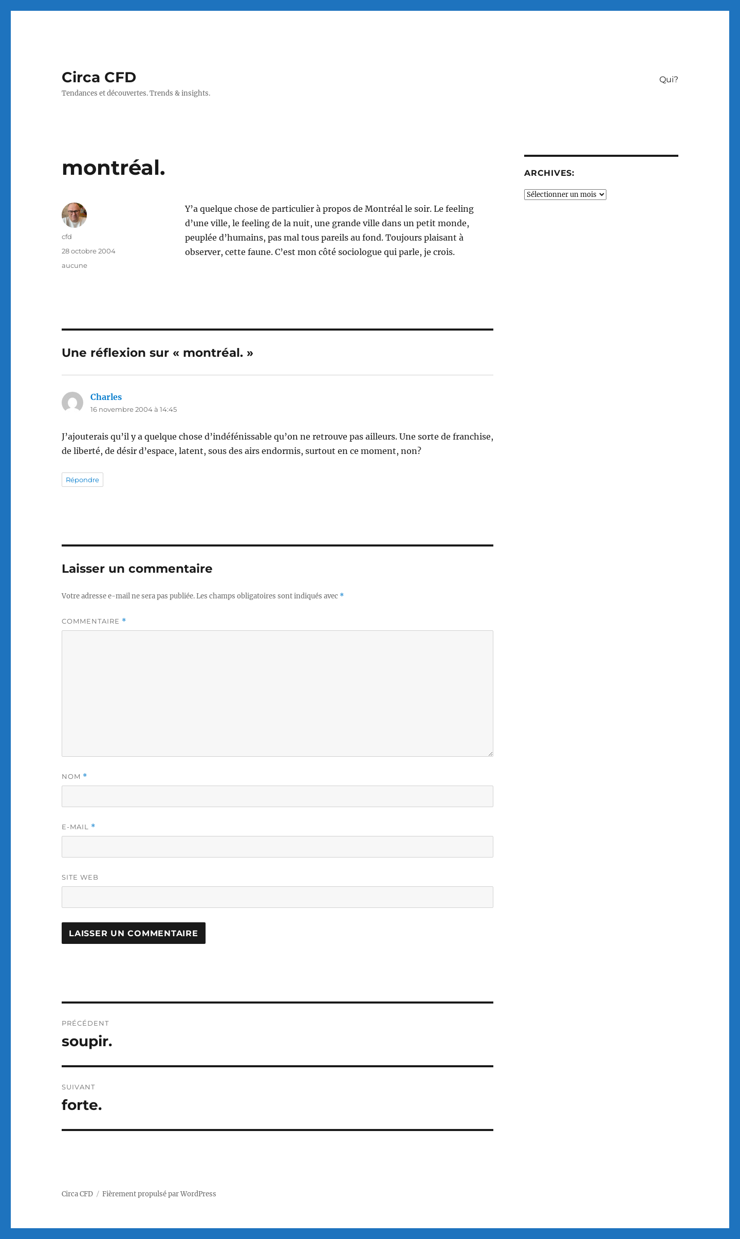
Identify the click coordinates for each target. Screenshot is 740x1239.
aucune (74, 265)
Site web (80, 877)
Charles (106, 397)
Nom (74, 776)
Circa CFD (99, 77)
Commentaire (94, 621)
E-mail (79, 827)
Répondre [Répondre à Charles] (82, 480)
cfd (67, 236)
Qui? (668, 79)
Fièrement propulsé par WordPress (159, 1194)
